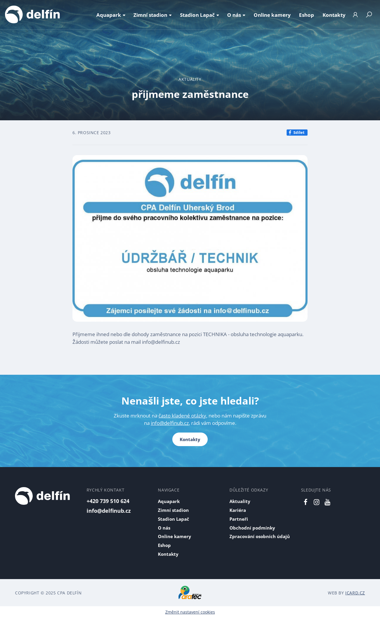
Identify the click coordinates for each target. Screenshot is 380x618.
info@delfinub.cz (170, 423)
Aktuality (190, 79)
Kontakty (190, 439)
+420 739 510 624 (108, 500)
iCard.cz (355, 593)
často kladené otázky (182, 415)
